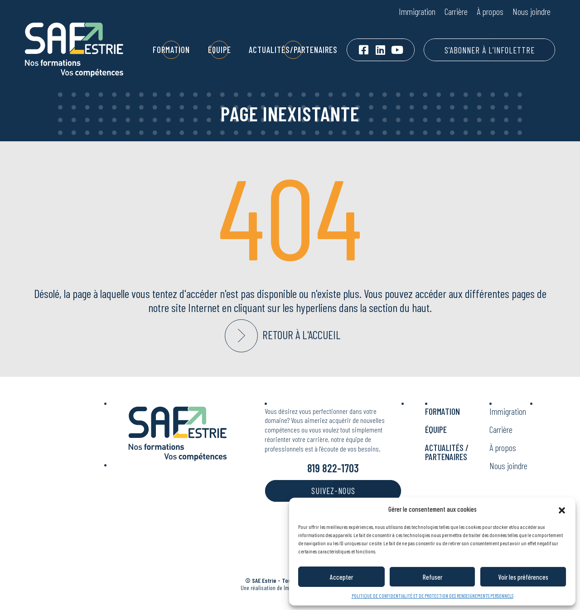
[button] (561, 509)
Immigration (417, 11)
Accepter (341, 577)
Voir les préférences (523, 577)
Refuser (432, 577)
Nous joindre (531, 11)
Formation (171, 49)
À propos (490, 11)
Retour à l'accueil (301, 334)
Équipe (219, 49)
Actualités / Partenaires (447, 452)
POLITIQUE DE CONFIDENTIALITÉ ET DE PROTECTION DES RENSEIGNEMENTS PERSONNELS (432, 595)
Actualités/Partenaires (293, 49)
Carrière (456, 11)
